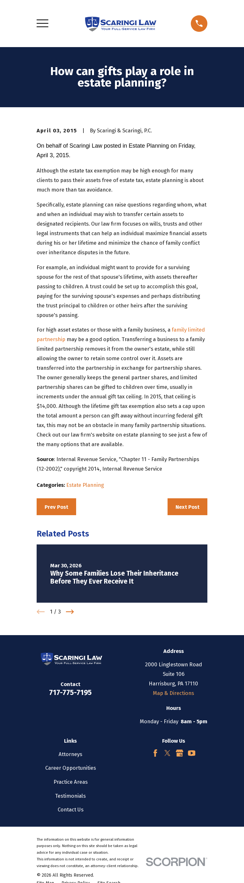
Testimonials (70, 796)
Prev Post (56, 507)
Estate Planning (85, 485)
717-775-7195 (70, 692)
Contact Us (70, 809)
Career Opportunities (70, 768)
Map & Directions (173, 693)
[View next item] (70, 612)
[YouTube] (191, 753)
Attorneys (70, 754)
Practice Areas (71, 782)
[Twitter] (167, 753)
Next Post (187, 507)
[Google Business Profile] (179, 753)
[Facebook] (155, 753)
